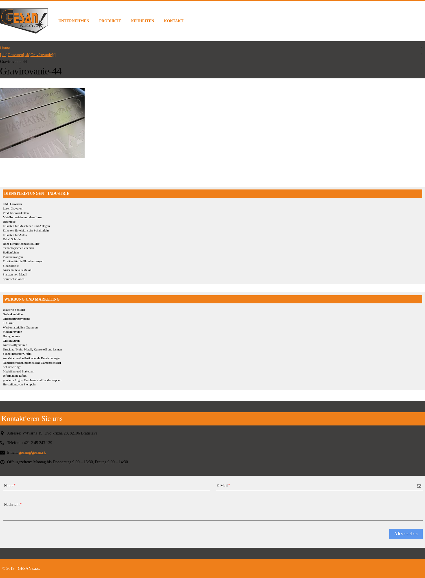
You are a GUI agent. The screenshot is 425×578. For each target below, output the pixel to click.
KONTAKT (174, 21)
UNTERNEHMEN (73, 21)
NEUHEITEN (142, 21)
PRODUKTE (110, 21)
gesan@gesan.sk (32, 452)
